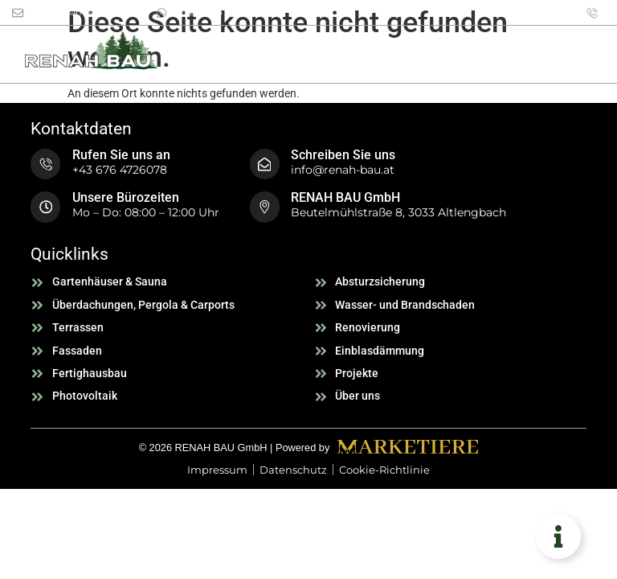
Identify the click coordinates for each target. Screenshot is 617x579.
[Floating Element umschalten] (558, 536)
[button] (589, 53)
